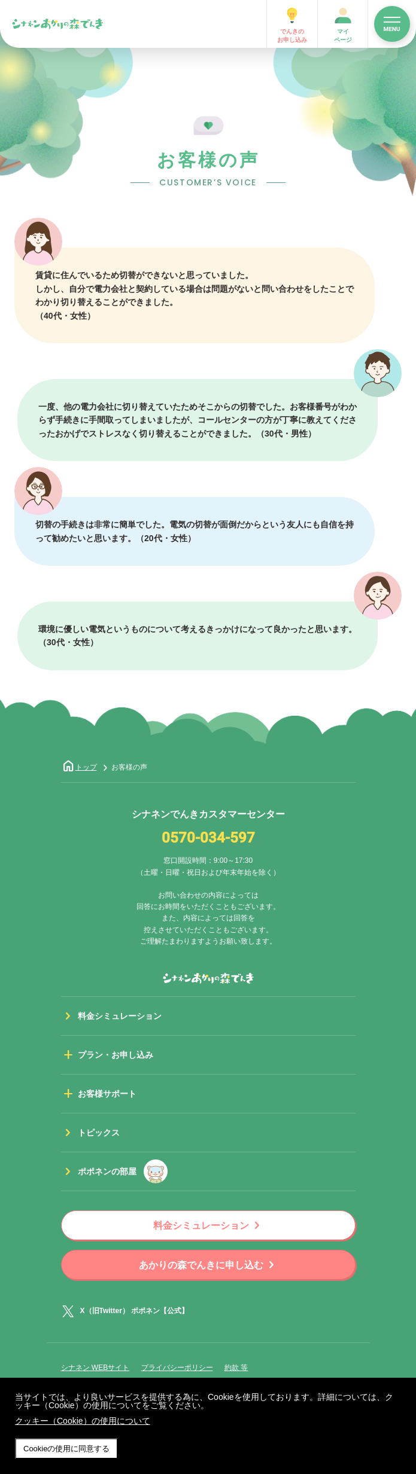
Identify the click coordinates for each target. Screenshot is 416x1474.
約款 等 (236, 1367)
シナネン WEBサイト (95, 1367)
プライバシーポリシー (177, 1367)
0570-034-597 (208, 838)
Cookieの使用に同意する (66, 1448)
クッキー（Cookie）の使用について (82, 1421)
